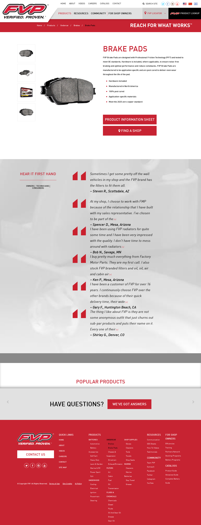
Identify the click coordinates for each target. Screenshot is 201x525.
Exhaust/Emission (115, 464)
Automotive (95, 444)
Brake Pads (112, 448)
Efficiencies (169, 444)
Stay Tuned (130, 480)
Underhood (94, 480)
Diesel (110, 505)
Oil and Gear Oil (114, 513)
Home (63, 4)
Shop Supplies (130, 440)
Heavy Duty (94, 460)
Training (168, 448)
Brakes (77, 26)
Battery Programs (172, 460)
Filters (110, 468)
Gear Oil (111, 521)
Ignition (93, 493)
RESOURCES (154, 435)
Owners (30, 186)
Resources (81, 13)
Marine (127, 464)
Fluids (110, 509)
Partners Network (172, 452)
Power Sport (95, 472)
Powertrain (94, 497)
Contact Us (35, 454)
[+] (114, 220)
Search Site (150, 4)
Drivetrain (112, 460)
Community (98, 13)
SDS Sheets (151, 444)
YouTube (150, 483)
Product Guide (171, 471)
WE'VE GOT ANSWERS (129, 404)
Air (109, 472)
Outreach (150, 467)
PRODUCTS (95, 435)
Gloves (128, 444)
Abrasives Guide (171, 475)
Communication (153, 440)
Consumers (38, 188)
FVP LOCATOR (155, 13)
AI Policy (78, 484)
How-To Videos (153, 448)
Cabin (110, 476)
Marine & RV (95, 468)
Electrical (94, 488)
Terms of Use (54, 484)
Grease (111, 517)
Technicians (42, 186)
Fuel (110, 480)
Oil (109, 484)
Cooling (93, 484)
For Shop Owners (120, 13)
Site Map (63, 468)
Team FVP (151, 463)
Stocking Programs (173, 456)
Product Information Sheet (130, 119)
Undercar (64, 26)
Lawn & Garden (96, 464)
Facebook (151, 471)
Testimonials (152, 452)
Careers (92, 4)
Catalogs (104, 4)
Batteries (93, 440)
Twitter (150, 475)
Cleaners (129, 448)
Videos (82, 4)
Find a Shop (129, 131)
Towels (128, 456)
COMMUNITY (154, 458)
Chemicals (112, 501)
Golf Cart (93, 456)
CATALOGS (171, 466)
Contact (117, 4)
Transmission (113, 488)
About (72, 4)
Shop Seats (130, 460)
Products (64, 14)
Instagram (151, 479)
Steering (93, 501)
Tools (128, 452)
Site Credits (67, 484)
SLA (91, 476)
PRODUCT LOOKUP (185, 13)
